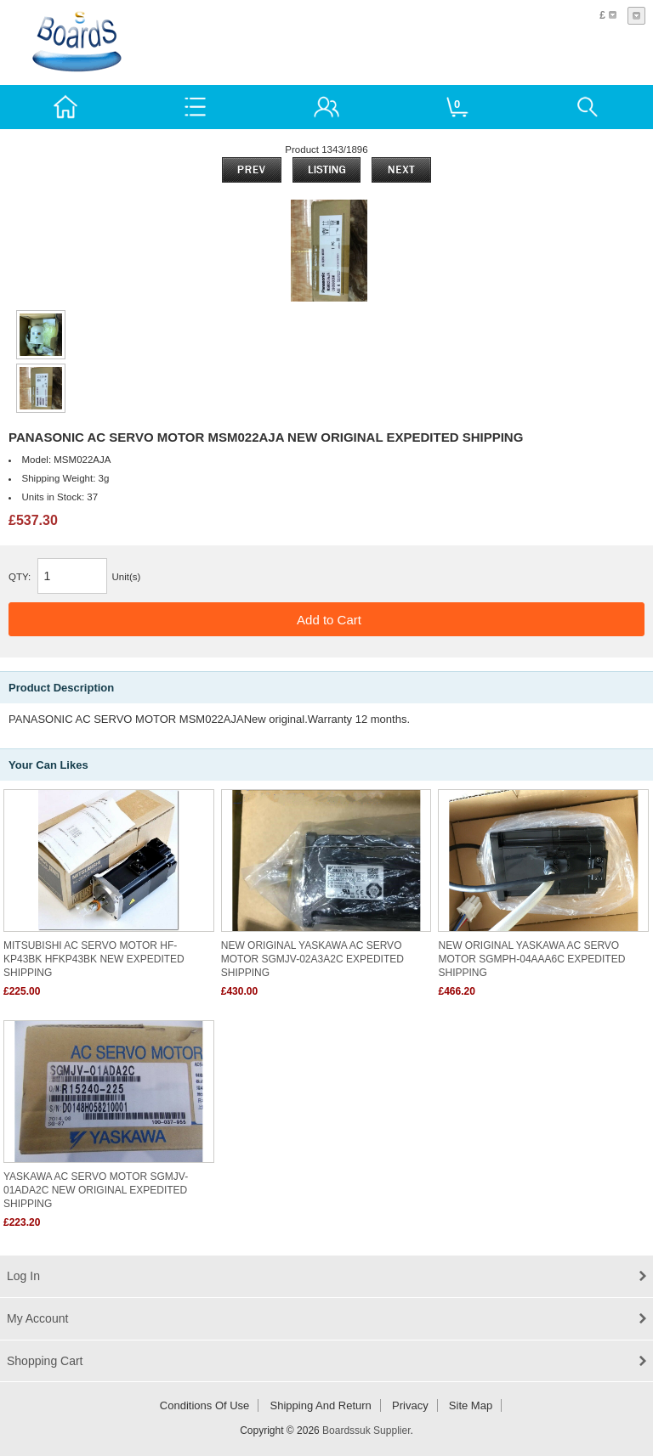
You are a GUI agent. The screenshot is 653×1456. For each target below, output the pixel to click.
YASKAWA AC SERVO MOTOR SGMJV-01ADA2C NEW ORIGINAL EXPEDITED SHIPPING (95, 1190)
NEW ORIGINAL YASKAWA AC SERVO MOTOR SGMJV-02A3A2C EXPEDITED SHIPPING (312, 959)
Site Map (470, 1405)
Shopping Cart (45, 1361)
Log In (23, 1276)
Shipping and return (321, 1405)
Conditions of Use (205, 1405)
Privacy (410, 1405)
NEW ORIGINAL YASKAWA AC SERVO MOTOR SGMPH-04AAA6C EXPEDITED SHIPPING (531, 959)
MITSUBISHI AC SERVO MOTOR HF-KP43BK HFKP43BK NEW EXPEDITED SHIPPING (94, 959)
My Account (37, 1318)
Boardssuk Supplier (366, 1430)
